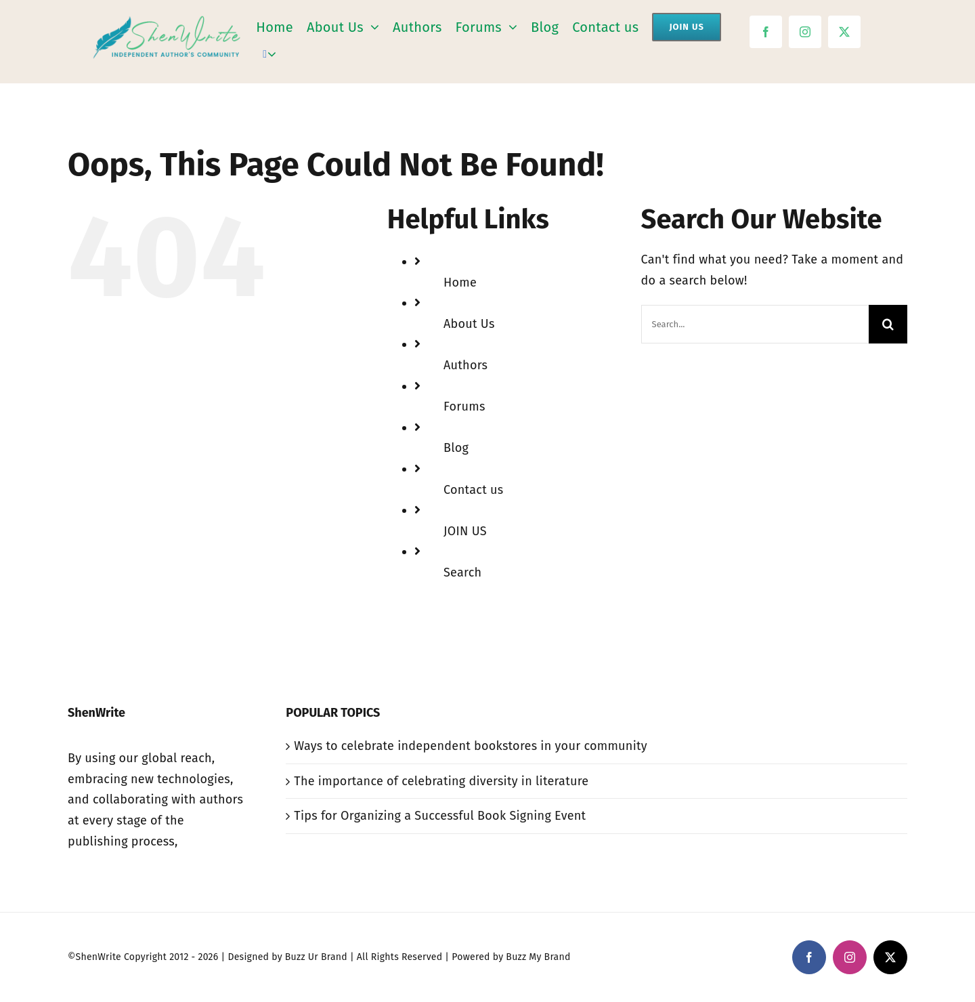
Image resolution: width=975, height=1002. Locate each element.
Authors (465, 365)
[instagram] (805, 32)
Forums (464, 406)
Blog (456, 447)
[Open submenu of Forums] (509, 27)
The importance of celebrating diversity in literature (441, 781)
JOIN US (465, 531)
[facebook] (766, 32)
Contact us (473, 489)
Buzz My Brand (538, 957)
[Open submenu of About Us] (371, 27)
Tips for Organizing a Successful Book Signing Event (440, 815)
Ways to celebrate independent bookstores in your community (470, 745)
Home (460, 282)
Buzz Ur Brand (316, 957)
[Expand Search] (271, 54)
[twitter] (844, 32)
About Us (469, 323)
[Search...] (755, 324)
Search (462, 572)
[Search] (265, 54)
